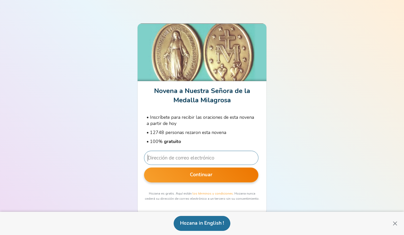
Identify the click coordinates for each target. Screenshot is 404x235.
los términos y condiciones (212, 193)
